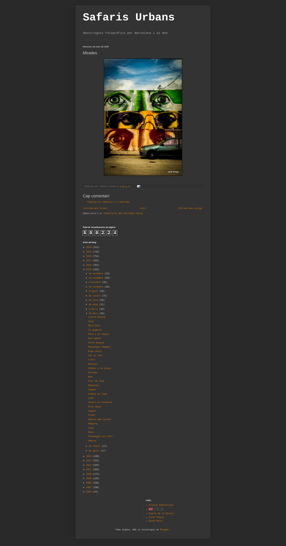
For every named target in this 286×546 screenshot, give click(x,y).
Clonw (91, 415)
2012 (89, 465)
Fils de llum (96, 381)
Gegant (92, 411)
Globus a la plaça (99, 368)
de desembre (97, 273)
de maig (94, 304)
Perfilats (94, 325)
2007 (89, 487)
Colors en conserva (100, 402)
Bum (90, 377)
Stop (91, 321)
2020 (89, 247)
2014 (89, 456)
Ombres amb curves (99, 419)
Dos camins (94, 338)
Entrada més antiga (190, 208)
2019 (89, 252)
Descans (92, 364)
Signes (92, 389)
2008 (89, 483)
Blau (91, 432)
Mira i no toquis (98, 334)
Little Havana (96, 317)
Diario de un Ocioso (161, 513)
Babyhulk (93, 385)
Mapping (92, 423)
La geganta (94, 330)
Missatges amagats (99, 347)
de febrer (95, 446)
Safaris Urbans (129, 17)
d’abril (94, 309)
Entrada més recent (95, 208)
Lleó (91, 398)
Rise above (94, 407)
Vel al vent (95, 355)
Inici (143, 208)
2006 (89, 492)
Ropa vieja (94, 351)
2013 (89, 460)
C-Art (91, 360)
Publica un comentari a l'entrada (108, 202)
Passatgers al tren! (100, 436)
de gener (95, 451)
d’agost (94, 291)
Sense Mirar (156, 521)
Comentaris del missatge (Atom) (123, 213)
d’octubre (95, 282)
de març (94, 313)
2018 (89, 256)
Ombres (92, 441)
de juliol (95, 296)
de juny (94, 300)
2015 (89, 269)
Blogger (164, 530)
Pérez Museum (96, 343)
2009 (89, 478)
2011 (89, 469)
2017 (89, 260)
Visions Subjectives (161, 505)
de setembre (97, 287)
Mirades (92, 372)
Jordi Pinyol (156, 517)
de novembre (97, 278)
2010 (89, 474)
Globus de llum (97, 394)
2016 (89, 265)
